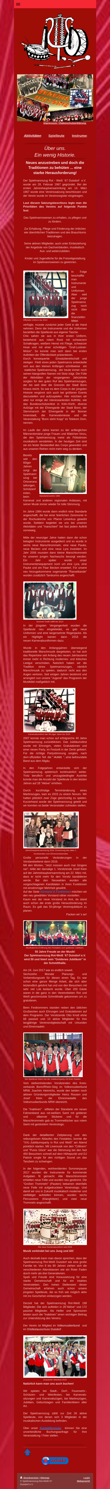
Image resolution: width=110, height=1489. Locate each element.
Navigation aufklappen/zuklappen (55, 4)
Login (87, 1477)
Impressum (50, 123)
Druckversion (29, 1477)
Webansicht (83, 1481)
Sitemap (44, 1477)
